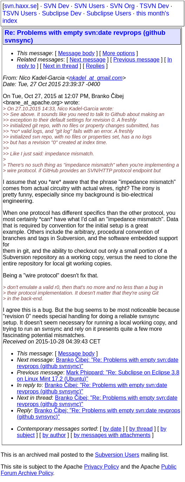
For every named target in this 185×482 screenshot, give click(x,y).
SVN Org (122, 5)
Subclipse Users (109, 13)
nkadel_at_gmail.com (96, 78)
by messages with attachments (112, 435)
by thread (141, 429)
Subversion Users (117, 455)
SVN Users (89, 5)
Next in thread (60, 66)
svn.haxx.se (20, 5)
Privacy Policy (101, 467)
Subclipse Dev (61, 13)
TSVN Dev (154, 5)
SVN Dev (56, 5)
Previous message (136, 60)
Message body (76, 53)
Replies (95, 66)
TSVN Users (19, 13)
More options (119, 53)
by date (112, 429)
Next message (87, 60)
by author (54, 435)
